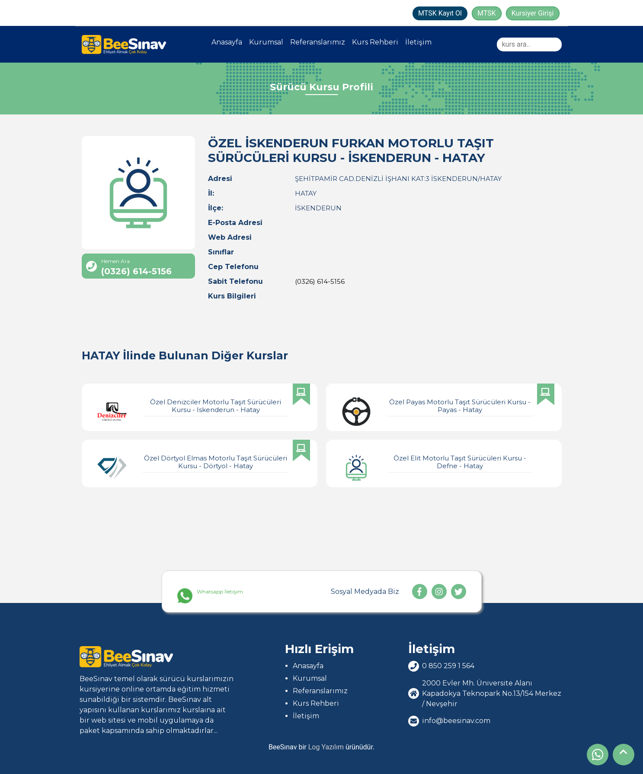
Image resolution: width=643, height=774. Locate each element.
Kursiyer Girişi (533, 13)
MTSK (486, 13)
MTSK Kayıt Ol (440, 13)
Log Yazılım (326, 747)
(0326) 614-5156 (320, 281)
